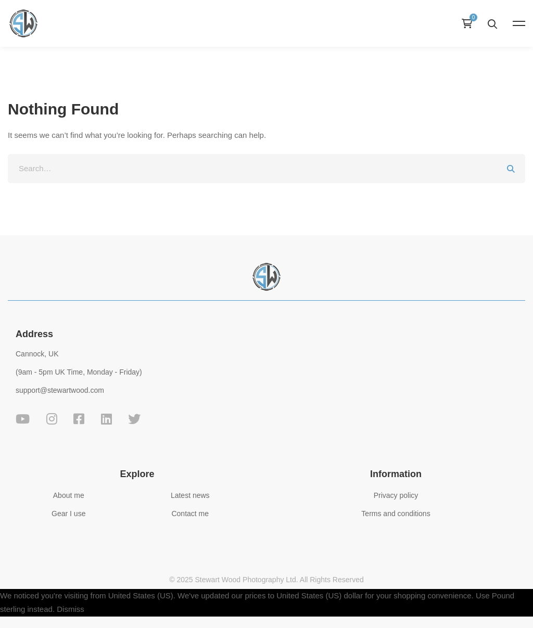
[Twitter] (134, 419)
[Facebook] (79, 419)
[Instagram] (52, 419)
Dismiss (70, 609)
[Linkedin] (106, 419)
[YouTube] (22, 419)
